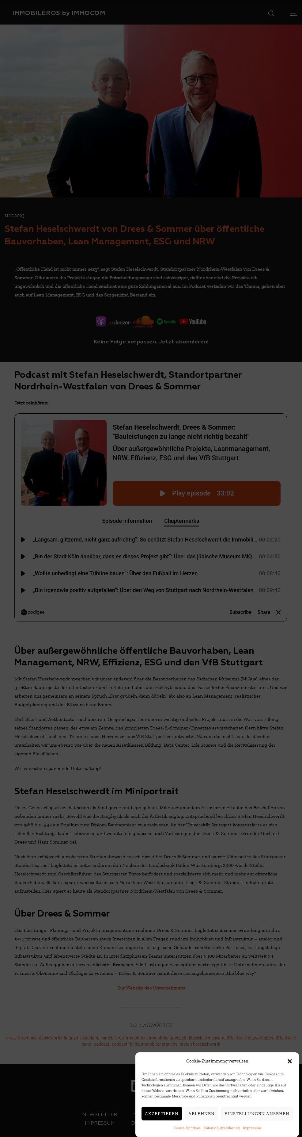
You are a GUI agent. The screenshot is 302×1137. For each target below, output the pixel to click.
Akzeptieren (162, 1113)
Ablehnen (201, 1113)
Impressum (252, 1128)
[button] (290, 1061)
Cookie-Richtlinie (187, 1128)
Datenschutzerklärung (222, 1128)
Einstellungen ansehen (257, 1113)
